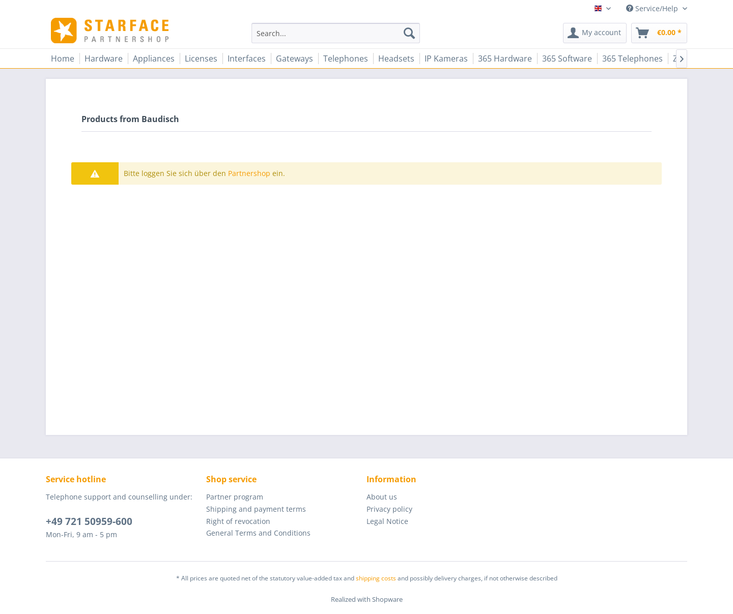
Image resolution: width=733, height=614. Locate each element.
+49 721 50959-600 (89, 521)
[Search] (409, 33)
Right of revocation (238, 521)
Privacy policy (389, 509)
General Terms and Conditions (258, 533)
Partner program (234, 497)
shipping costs (376, 578)
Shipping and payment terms (256, 509)
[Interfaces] (246, 58)
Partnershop (249, 173)
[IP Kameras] (446, 58)
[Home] (62, 58)
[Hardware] (103, 58)
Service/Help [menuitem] (653, 8)
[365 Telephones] (632, 58)
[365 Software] (567, 58)
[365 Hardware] (505, 58)
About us (381, 497)
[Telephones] (345, 58)
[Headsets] (396, 58)
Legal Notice (387, 521)
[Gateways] (294, 58)
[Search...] (335, 33)
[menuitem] (335, 33)
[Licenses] (201, 58)
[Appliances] (154, 58)
